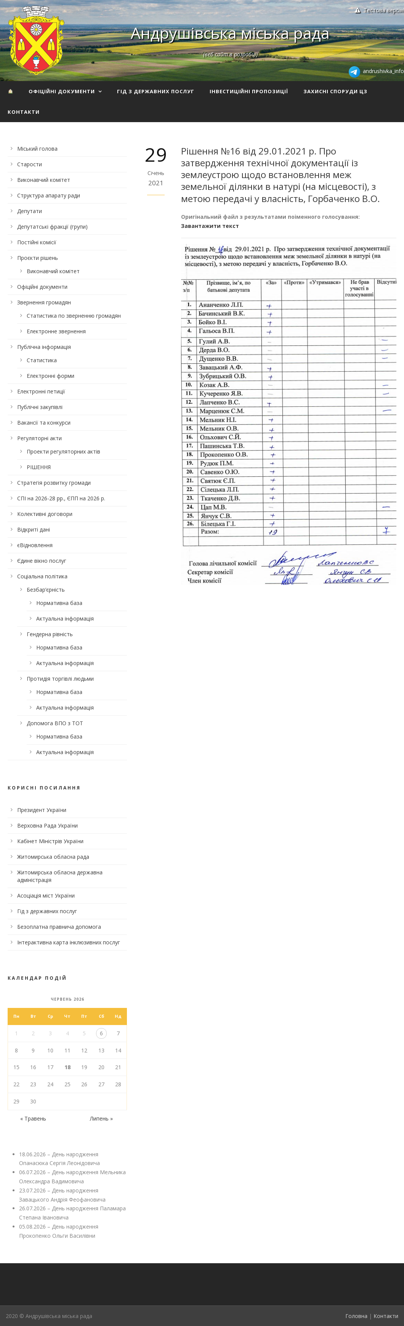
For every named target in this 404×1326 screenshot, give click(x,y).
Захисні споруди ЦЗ (335, 91)
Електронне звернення (56, 331)
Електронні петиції (41, 391)
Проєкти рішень (37, 257)
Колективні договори (44, 513)
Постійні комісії (36, 242)
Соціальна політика (42, 576)
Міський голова (37, 148)
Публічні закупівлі (40, 407)
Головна (356, 1316)
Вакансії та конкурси (44, 422)
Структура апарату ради (48, 195)
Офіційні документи (62, 91)
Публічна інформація (44, 346)
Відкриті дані (33, 529)
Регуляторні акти (39, 438)
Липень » (101, 1118)
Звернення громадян (44, 302)
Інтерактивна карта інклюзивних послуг (68, 942)
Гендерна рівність (50, 634)
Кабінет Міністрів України (50, 841)
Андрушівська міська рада (230, 32)
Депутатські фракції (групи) (52, 226)
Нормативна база (59, 602)
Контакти (24, 111)
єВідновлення (35, 545)
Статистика (42, 360)
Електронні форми (50, 375)
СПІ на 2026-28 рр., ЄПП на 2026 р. (61, 498)
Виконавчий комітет (43, 179)
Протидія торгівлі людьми (60, 678)
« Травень (33, 1118)
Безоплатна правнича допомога (59, 926)
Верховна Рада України (47, 825)
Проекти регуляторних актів (63, 451)
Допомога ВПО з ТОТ (55, 723)
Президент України (41, 809)
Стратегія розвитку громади (54, 482)
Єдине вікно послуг (41, 560)
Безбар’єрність (46, 589)
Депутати (29, 211)
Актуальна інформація (65, 618)
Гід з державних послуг (155, 91)
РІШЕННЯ (39, 467)
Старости (29, 164)
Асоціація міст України (46, 895)
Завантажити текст (210, 225)
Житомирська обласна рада (53, 856)
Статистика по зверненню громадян (74, 315)
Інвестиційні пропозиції (249, 91)
